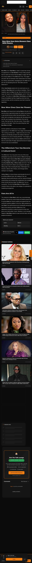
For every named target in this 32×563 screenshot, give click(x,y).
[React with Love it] (9, 222)
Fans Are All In (6, 66)
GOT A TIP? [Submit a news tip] (30, 253)
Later (24, 559)
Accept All (28, 560)
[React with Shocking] (9, 226)
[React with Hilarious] (23, 222)
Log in (20, 475)
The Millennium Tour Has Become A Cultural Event (13, 64)
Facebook (21, 232)
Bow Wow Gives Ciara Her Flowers (10, 63)
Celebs (6, 33)
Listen (20, 46)
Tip (15, 46)
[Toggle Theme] (20, 6)
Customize (4, 560)
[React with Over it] (23, 226)
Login (27, 6)
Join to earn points (8, 52)
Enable (14, 559)
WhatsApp (27, 232)
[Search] (23, 6)
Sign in (11, 486)
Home (2, 33)
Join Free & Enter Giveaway (16, 472)
